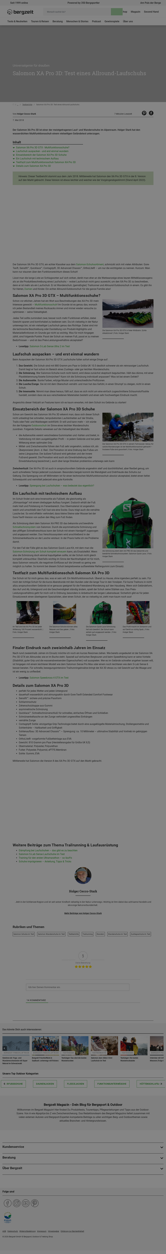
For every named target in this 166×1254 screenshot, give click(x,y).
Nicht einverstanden (52, 222)
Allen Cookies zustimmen (114, 222)
